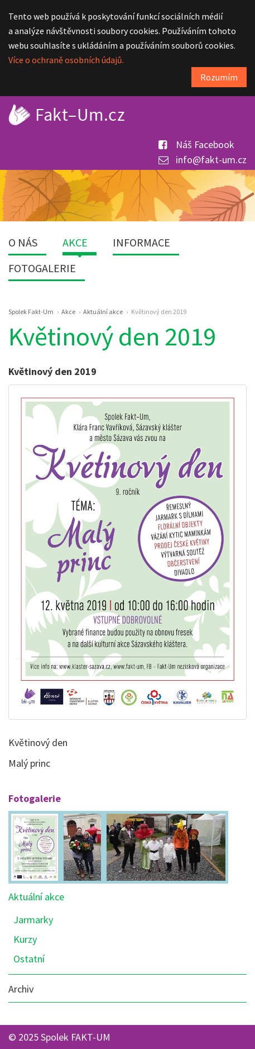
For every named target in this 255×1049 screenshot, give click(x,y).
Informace (141, 242)
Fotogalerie (42, 268)
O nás (22, 242)
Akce (75, 242)
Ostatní (29, 958)
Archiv (20, 988)
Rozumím (219, 77)
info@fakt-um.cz (202, 159)
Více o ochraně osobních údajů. (66, 59)
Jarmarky (33, 919)
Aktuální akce (36, 896)
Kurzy (25, 939)
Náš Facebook (196, 144)
